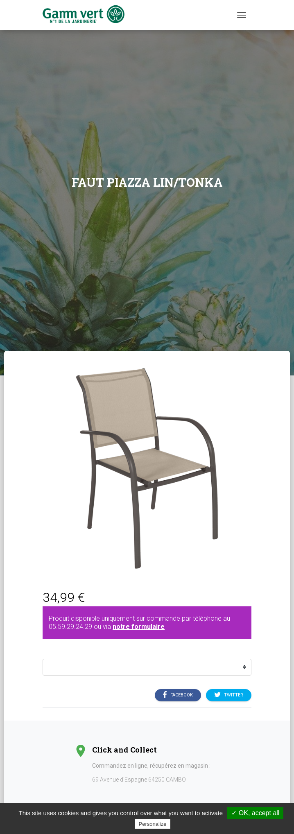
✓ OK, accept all (255, 812)
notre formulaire (139, 627)
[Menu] (241, 15)
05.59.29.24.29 (70, 627)
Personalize (153, 824)
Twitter (228, 694)
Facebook (178, 694)
